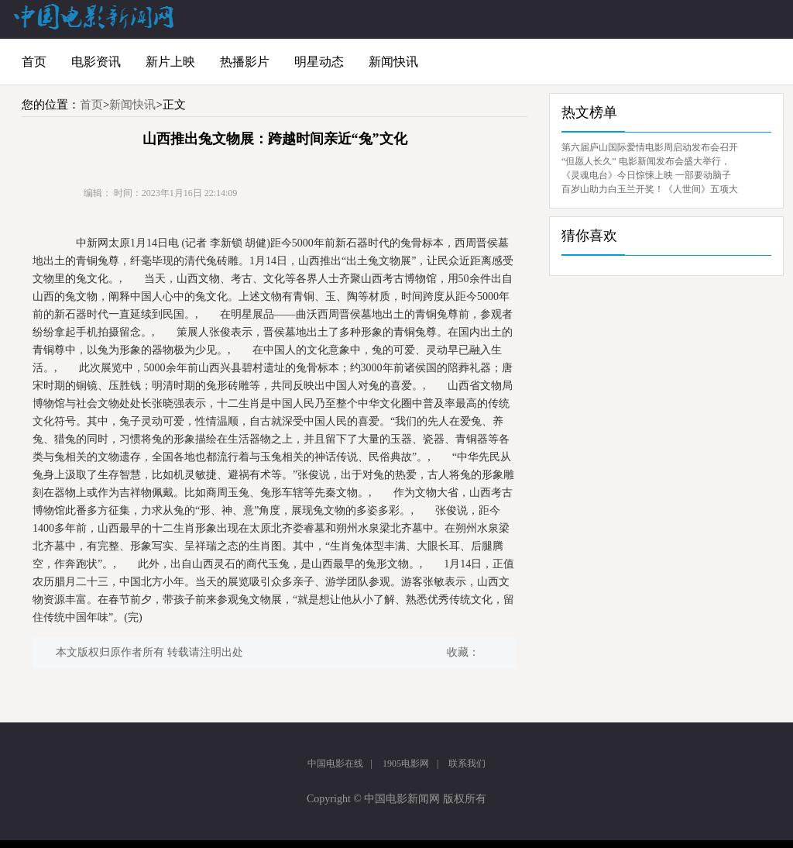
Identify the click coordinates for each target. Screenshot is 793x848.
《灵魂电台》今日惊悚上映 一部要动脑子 (646, 175)
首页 (34, 61)
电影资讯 (96, 61)
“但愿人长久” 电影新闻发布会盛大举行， (645, 161)
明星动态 (319, 61)
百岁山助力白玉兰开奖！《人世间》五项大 (649, 189)
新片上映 (170, 61)
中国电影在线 (335, 763)
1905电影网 (406, 763)
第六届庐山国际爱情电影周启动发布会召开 (649, 147)
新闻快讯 (393, 61)
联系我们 (467, 763)
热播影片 (244, 61)
